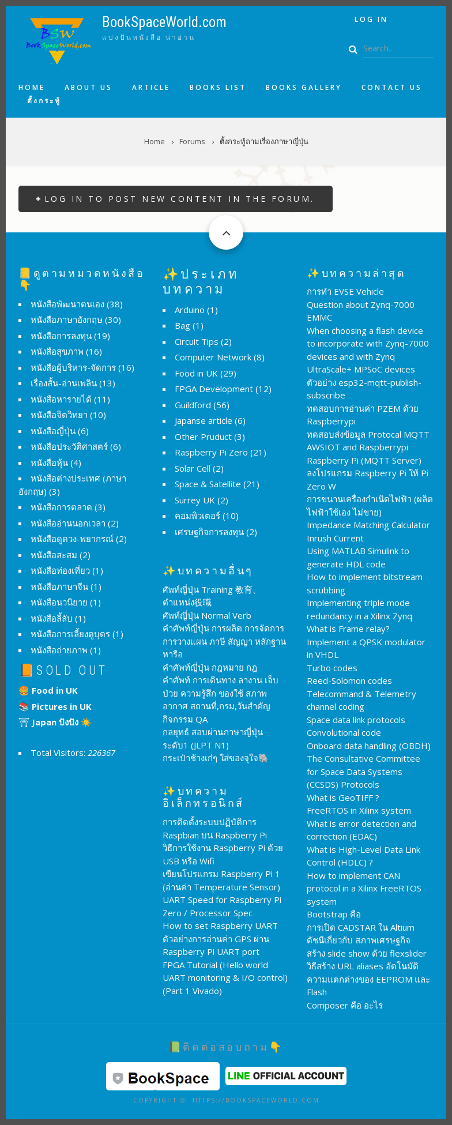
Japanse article (203, 420)
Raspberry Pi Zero (211, 452)
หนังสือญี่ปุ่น (53, 431)
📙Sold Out (63, 670)
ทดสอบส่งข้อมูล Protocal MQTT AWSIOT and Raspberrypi (368, 440)
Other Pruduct (203, 436)
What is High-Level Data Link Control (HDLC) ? (363, 856)
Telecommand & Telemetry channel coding (361, 700)
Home (31, 88)
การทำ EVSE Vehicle (345, 291)
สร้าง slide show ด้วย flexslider (367, 953)
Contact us (391, 88)
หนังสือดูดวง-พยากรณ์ (72, 538)
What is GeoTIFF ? (343, 797)
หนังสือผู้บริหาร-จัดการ (73, 367)
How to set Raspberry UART (220, 925)
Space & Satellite (208, 484)
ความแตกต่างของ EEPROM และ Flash (368, 985)
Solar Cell (192, 468)
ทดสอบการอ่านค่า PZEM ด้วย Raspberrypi (363, 414)
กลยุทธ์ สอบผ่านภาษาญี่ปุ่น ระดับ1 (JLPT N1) (213, 738)
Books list (218, 88)
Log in (371, 19)
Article (151, 88)
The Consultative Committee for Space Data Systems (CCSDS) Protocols (363, 771)
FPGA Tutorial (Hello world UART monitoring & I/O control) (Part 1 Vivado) (225, 977)
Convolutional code (344, 732)
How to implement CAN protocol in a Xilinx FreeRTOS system (364, 888)
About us (88, 88)
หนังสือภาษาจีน (59, 586)
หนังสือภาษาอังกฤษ (67, 319)
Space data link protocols (356, 719)
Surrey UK (195, 500)
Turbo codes (332, 668)
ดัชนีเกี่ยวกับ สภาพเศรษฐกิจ (358, 940)
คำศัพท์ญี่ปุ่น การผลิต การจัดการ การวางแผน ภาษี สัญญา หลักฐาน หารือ (224, 641)
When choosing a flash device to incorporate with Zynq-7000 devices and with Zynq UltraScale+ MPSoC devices (368, 350)
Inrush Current (335, 538)
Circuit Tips (197, 341)
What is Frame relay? (348, 628)
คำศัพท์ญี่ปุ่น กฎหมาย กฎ (210, 667)
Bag (182, 325)
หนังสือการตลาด (61, 507)
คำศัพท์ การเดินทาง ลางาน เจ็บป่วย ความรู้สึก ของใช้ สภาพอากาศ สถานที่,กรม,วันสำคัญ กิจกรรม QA (220, 699)
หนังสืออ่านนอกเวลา (68, 523)
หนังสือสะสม (54, 554)
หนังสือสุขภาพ (57, 351)
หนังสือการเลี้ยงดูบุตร (70, 633)
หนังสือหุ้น (49, 462)
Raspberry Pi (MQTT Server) (364, 460)
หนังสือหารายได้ (61, 399)
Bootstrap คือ (334, 914)
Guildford (193, 405)
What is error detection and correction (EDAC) (361, 830)
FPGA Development (214, 388)
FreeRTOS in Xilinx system (359, 810)
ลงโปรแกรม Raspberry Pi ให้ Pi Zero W (367, 479)
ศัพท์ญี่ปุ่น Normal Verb (207, 615)
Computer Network (213, 357)
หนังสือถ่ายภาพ (59, 650)
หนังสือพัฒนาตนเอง (67, 304)
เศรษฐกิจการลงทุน (209, 531)
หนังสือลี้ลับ (52, 618)
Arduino (190, 309)
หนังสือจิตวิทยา (59, 414)
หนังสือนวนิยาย (59, 602)
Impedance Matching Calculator (368, 524)
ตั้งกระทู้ (44, 101)
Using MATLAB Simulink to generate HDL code (358, 557)
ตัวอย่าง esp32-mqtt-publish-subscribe (364, 389)
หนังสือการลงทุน (61, 335)
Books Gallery (304, 88)
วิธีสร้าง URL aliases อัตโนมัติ (363, 966)
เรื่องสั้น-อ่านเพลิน (64, 383)
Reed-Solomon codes (349, 680)
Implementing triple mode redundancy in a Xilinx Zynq (359, 609)
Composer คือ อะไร (345, 1005)
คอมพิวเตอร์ (197, 515)
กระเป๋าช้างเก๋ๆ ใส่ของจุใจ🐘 (216, 757)
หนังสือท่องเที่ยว (60, 570)
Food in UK (196, 373)
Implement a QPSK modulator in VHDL (366, 648)
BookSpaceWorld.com (164, 22)
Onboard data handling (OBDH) (369, 745)
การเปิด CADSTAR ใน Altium (361, 927)
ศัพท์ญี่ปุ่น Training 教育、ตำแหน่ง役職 (212, 596)
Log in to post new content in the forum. (179, 198)
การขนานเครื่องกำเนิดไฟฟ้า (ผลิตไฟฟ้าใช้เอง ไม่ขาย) (370, 505)
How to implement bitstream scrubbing (365, 583)
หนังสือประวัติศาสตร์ (69, 446)
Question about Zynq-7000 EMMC (361, 311)
